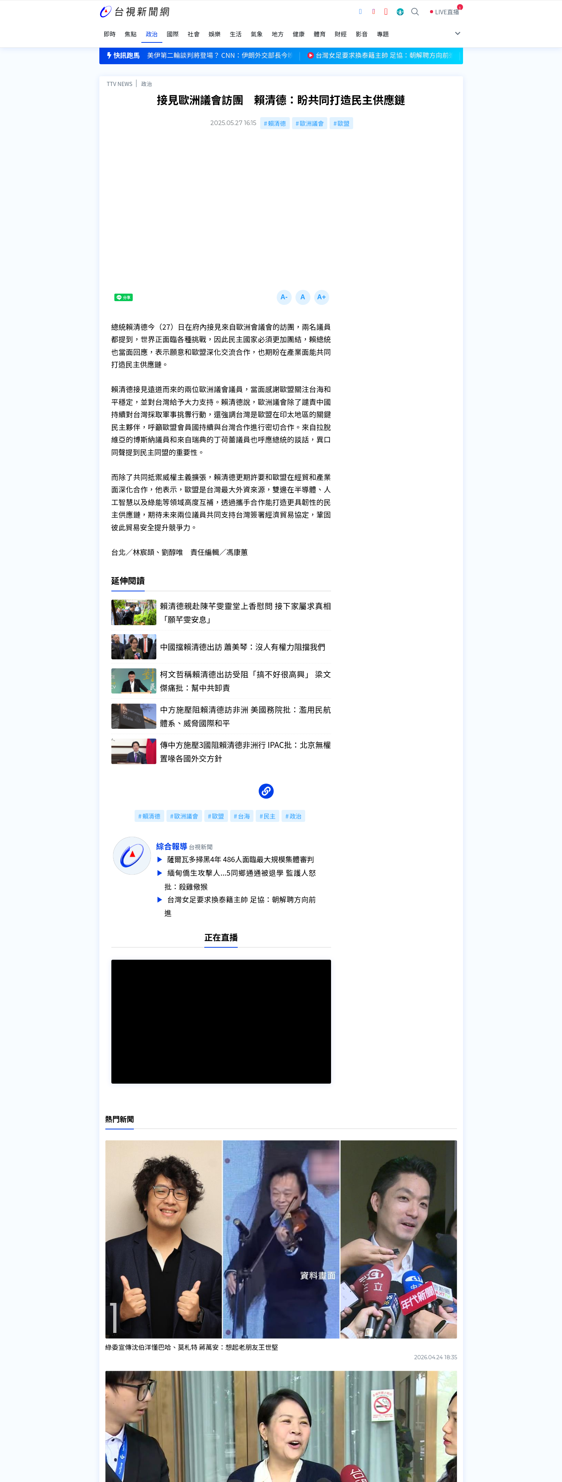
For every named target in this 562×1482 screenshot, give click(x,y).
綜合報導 (186, 836)
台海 (244, 806)
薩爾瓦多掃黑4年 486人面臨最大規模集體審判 (257, 849)
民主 (270, 806)
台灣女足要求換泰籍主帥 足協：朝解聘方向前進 (255, 893)
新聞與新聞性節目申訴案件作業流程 (304, 1391)
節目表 (108, 1402)
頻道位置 (111, 1391)
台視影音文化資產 (123, 1381)
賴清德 (277, 113)
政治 (146, 74)
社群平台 (111, 1412)
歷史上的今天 (195, 1412)
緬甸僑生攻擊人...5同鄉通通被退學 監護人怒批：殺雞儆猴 (255, 868)
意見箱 (186, 1391)
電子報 (265, 1402)
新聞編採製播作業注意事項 (292, 1381)
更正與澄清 (192, 1381)
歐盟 (343, 113)
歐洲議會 (312, 113)
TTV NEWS (120, 74)
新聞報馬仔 (192, 1402)
